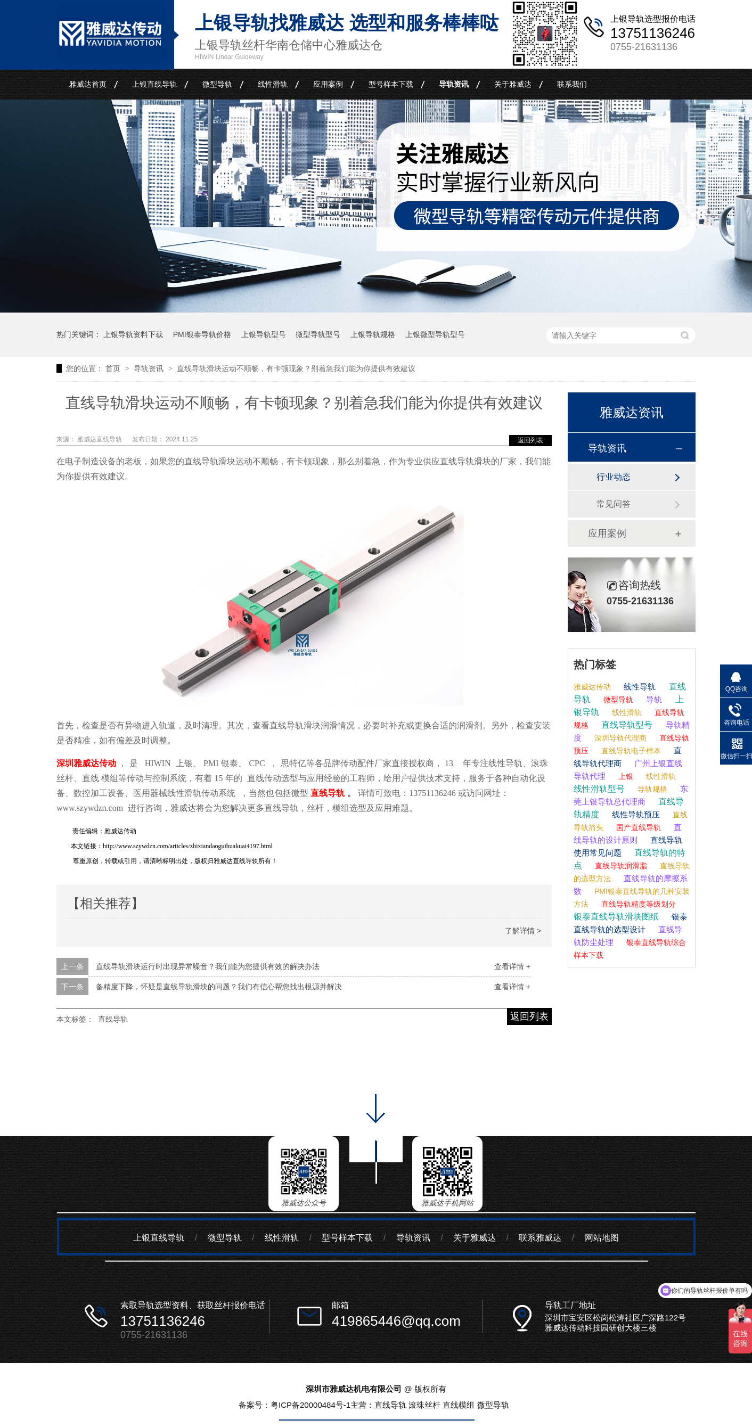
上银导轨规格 (372, 334)
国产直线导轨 (637, 827)
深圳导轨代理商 (619, 738)
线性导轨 (639, 686)
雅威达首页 (88, 84)
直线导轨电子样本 (630, 750)
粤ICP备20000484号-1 (310, 1404)
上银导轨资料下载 (133, 334)
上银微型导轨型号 (435, 334)
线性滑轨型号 (599, 788)
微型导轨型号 (318, 334)
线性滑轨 (273, 84)
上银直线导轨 (154, 84)
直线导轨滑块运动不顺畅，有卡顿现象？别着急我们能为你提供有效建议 (296, 368)
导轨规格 (651, 789)
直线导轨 (113, 1019)
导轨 (653, 699)
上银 (624, 776)
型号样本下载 (391, 84)
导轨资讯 (454, 84)
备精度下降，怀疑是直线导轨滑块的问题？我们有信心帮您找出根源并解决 (219, 986)
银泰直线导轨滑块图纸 (616, 916)
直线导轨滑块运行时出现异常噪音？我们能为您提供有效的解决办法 (208, 966)
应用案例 (328, 84)
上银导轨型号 (263, 334)
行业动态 (613, 476)
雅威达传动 (592, 687)
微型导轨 (217, 84)
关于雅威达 (513, 84)
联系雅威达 (540, 1237)
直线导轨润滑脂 (620, 865)
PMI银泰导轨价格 (202, 334)
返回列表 (530, 440)
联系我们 (572, 84)
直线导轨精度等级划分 (637, 904)
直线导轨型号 (625, 724)
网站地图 (602, 1237)
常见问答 (613, 503)
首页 (113, 368)
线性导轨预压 (635, 814)
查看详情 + (512, 966)
